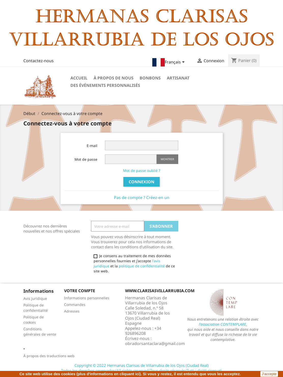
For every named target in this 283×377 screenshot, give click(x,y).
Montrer (167, 159)
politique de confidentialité (142, 266)
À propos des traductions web (49, 355)
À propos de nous (113, 78)
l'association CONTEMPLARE (222, 324)
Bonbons (150, 78)
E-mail (92, 145)
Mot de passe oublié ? (141, 170)
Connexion (141, 182)
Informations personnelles (86, 298)
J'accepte (269, 374)
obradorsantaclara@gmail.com (155, 343)
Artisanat (178, 78)
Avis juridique (35, 298)
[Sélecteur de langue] (169, 62)
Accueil (78, 78)
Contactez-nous (38, 60)
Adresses (72, 311)
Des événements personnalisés (105, 85)
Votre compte (79, 290)
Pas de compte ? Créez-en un (141, 197)
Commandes (74, 304)
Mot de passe (86, 159)
